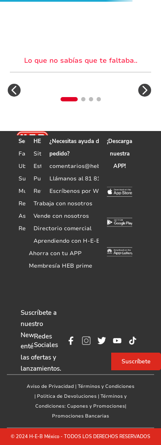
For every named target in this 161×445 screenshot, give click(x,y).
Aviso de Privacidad (50, 386)
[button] (14, 90)
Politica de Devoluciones (67, 396)
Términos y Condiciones (106, 386)
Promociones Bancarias (80, 416)
